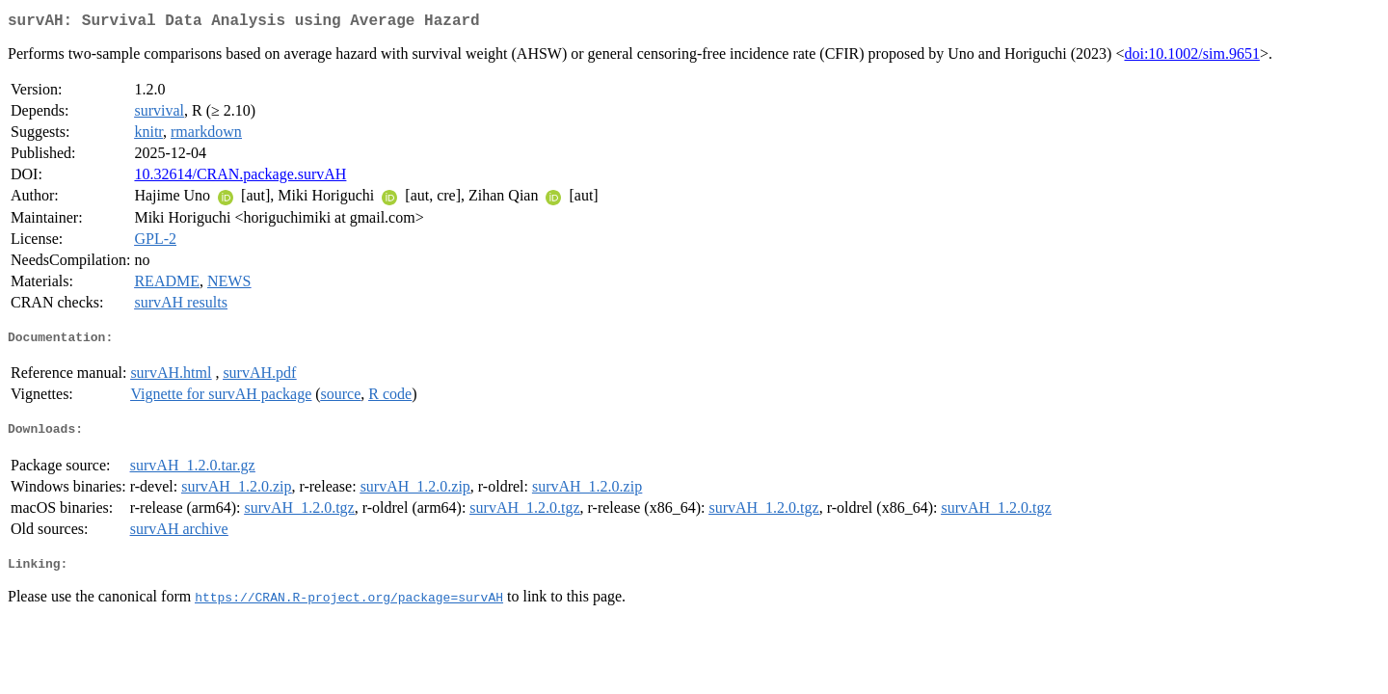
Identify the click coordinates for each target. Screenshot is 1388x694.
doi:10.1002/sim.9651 (1191, 57)
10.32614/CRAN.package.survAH (240, 178)
